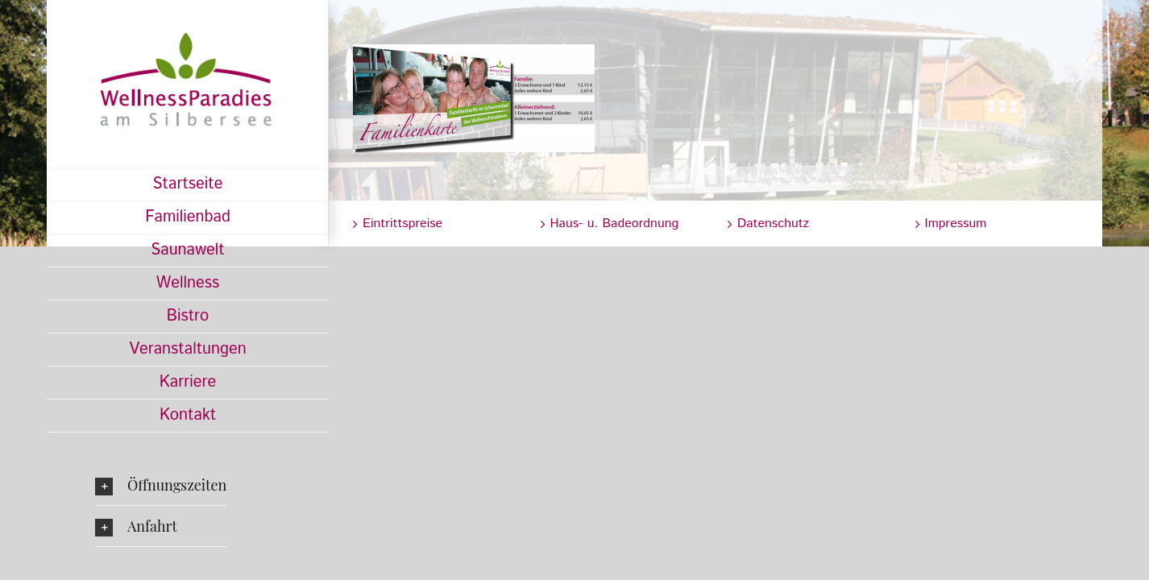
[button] (160, 485)
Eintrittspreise (402, 223)
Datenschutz (773, 223)
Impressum (956, 223)
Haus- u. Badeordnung (614, 223)
